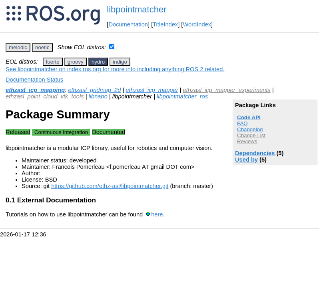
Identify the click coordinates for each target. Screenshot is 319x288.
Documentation (128, 24)
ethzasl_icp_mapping (35, 90)
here (157, 214)
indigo (120, 62)
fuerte (53, 62)
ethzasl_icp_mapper (152, 90)
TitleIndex (165, 24)
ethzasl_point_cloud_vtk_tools (45, 96)
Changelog (250, 129)
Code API (249, 117)
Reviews (247, 141)
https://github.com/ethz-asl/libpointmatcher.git (109, 186)
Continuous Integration (61, 132)
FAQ (242, 123)
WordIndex (197, 24)
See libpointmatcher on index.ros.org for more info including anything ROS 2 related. (115, 69)
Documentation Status (34, 79)
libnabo (98, 96)
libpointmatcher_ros (182, 96)
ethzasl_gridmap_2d (94, 90)
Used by (246, 159)
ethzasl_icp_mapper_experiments (226, 90)
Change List (251, 135)
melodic (18, 47)
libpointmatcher (136, 9)
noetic (42, 47)
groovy (76, 62)
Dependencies (255, 153)
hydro (98, 62)
